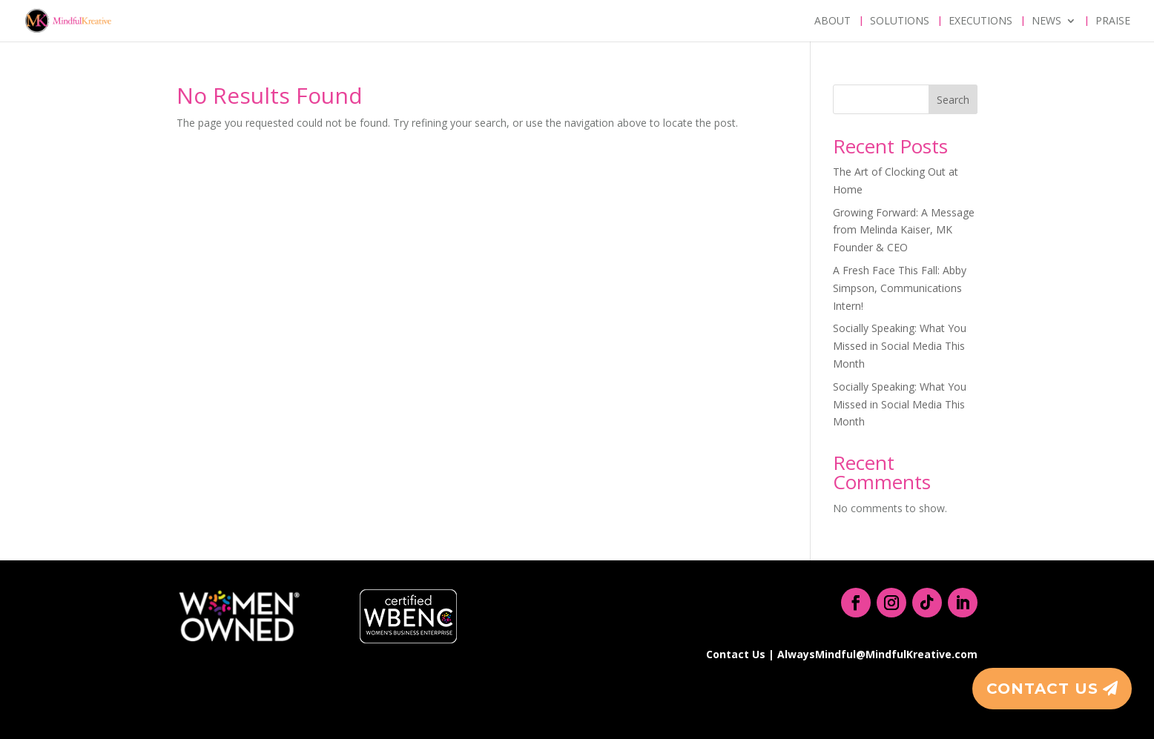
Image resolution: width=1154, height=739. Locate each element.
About (832, 21)
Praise (1112, 21)
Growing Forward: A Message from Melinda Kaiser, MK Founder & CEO (904, 230)
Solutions (899, 21)
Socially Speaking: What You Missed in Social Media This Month (899, 346)
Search (953, 100)
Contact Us (1042, 688)
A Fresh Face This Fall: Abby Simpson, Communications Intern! (899, 288)
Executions (980, 21)
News (1046, 21)
